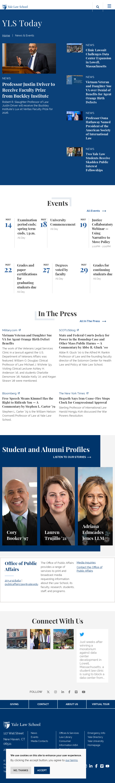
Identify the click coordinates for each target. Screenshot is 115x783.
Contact (43, 704)
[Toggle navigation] (109, 6)
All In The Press (90, 321)
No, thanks (20, 770)
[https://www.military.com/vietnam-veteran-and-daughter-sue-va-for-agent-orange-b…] (29, 356)
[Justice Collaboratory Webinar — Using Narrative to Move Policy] (95, 233)
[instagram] (55, 692)
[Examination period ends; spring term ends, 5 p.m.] (20, 233)
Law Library (65, 737)
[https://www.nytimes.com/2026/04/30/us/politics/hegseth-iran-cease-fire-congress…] (86, 405)
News (34, 733)
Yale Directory (95, 737)
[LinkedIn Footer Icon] (91, 766)
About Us (72, 704)
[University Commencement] (58, 233)
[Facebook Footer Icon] (96, 766)
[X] (48, 692)
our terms (71, 760)
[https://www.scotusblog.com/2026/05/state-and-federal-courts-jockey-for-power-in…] (86, 348)
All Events (94, 210)
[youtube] (83, 692)
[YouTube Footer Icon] (107, 766)
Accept (42, 770)
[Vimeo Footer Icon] (102, 766)
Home (6, 35)
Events (34, 737)
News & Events (24, 35)
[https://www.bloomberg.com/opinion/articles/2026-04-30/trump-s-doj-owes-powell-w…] (29, 407)
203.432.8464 (13, 580)
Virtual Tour (100, 704)
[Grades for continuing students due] (95, 278)
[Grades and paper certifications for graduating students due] (20, 278)
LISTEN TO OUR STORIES (69, 457)
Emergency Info (96, 733)
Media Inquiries (86, 562)
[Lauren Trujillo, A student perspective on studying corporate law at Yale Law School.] (57, 506)
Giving (14, 704)
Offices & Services (69, 733)
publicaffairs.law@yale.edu (21, 584)
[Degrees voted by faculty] (58, 278)
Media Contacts (39, 741)
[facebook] (69, 692)
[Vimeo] (76, 692)
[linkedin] (62, 692)
